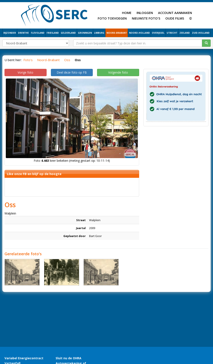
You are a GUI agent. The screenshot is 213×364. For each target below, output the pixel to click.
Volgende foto (118, 72)
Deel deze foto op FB (72, 72)
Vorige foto (25, 72)
